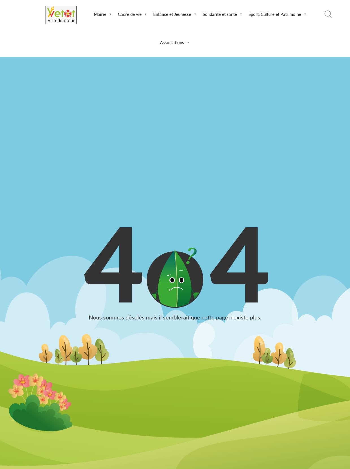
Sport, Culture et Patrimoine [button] (278, 14)
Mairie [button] (103, 14)
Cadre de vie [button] (133, 14)
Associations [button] (175, 42)
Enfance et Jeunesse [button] (175, 14)
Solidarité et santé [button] (223, 14)
